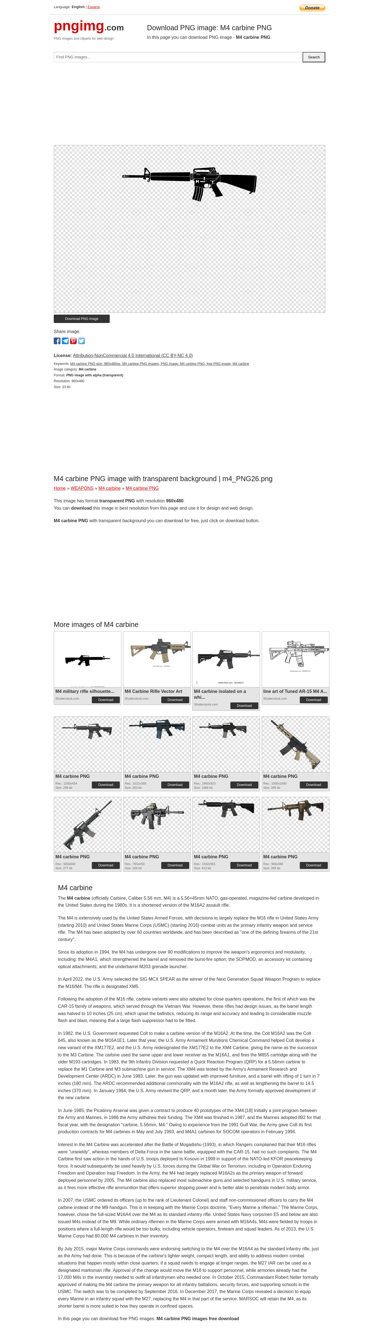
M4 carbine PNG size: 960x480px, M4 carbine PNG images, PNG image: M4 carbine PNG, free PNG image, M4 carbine (159, 364)
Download (105, 700)
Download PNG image (82, 319)
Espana (94, 7)
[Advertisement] (189, 106)
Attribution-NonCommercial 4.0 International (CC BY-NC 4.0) (133, 355)
